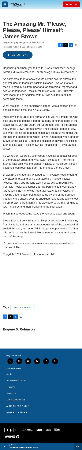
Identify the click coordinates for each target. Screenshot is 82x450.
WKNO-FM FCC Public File (18, 406)
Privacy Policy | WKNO (16, 381)
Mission (9, 374)
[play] (4, 446)
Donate (72, 4)
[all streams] (78, 446)
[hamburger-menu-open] (5, 4)
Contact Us (11, 393)
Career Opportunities (15, 400)
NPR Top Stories (22, 307)
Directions (10, 387)
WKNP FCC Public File (16, 412)
